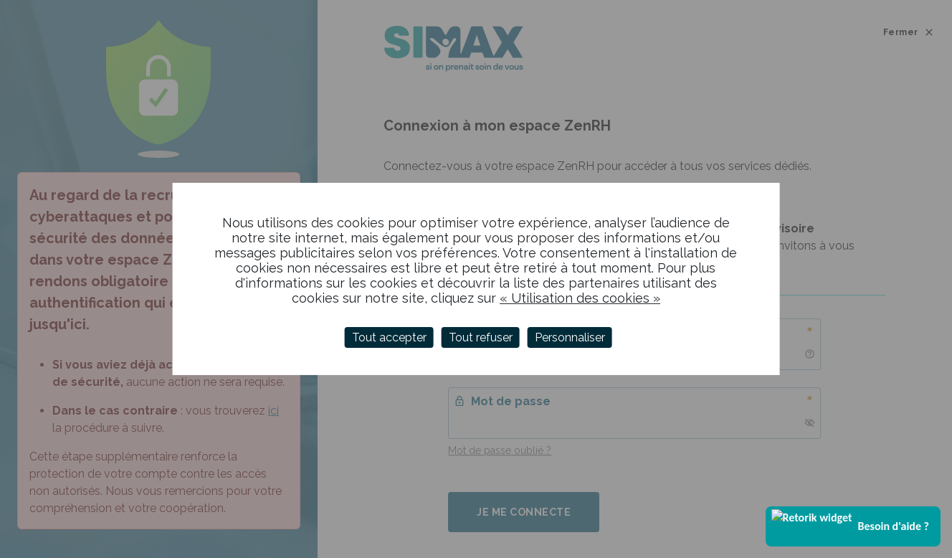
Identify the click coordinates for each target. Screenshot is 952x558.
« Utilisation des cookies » (580, 298)
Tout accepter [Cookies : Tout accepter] (389, 337)
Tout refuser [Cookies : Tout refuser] (481, 337)
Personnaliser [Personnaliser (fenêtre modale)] (570, 337)
